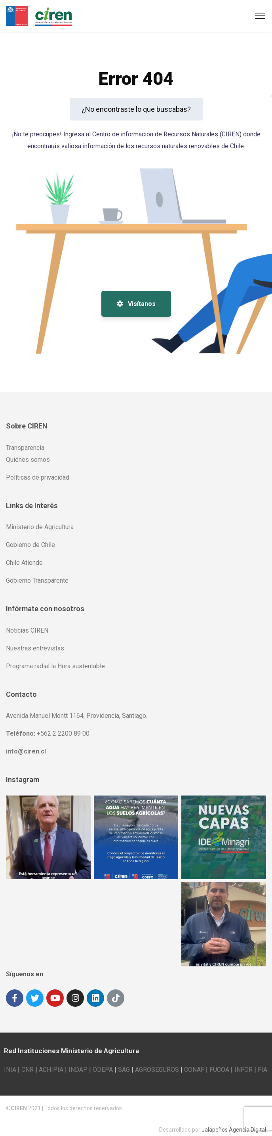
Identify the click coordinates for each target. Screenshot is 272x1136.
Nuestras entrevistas (35, 648)
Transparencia (25, 447)
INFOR (243, 1063)
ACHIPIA (51, 1063)
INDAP (77, 1063)
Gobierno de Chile (30, 545)
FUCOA (219, 1063)
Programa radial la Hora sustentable (55, 666)
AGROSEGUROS (157, 1063)
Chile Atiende (24, 562)
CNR (27, 1063)
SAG (124, 1063)
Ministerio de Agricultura (40, 527)
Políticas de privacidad (37, 477)
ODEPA (103, 1063)
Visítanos (136, 304)
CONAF (194, 1063)
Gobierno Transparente (37, 580)
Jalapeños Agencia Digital (234, 1123)
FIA (262, 1063)
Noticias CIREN (27, 630)
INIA (10, 1063)
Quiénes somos (28, 459)
